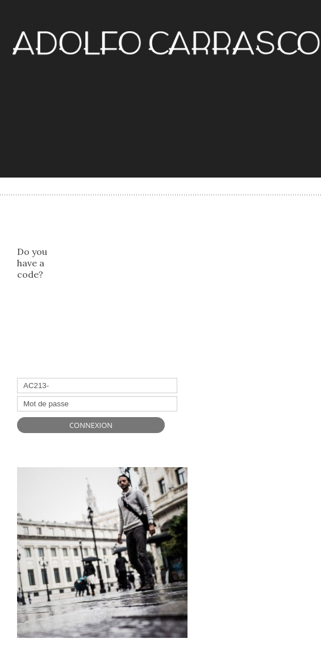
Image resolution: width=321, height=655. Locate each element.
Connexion (90, 425)
